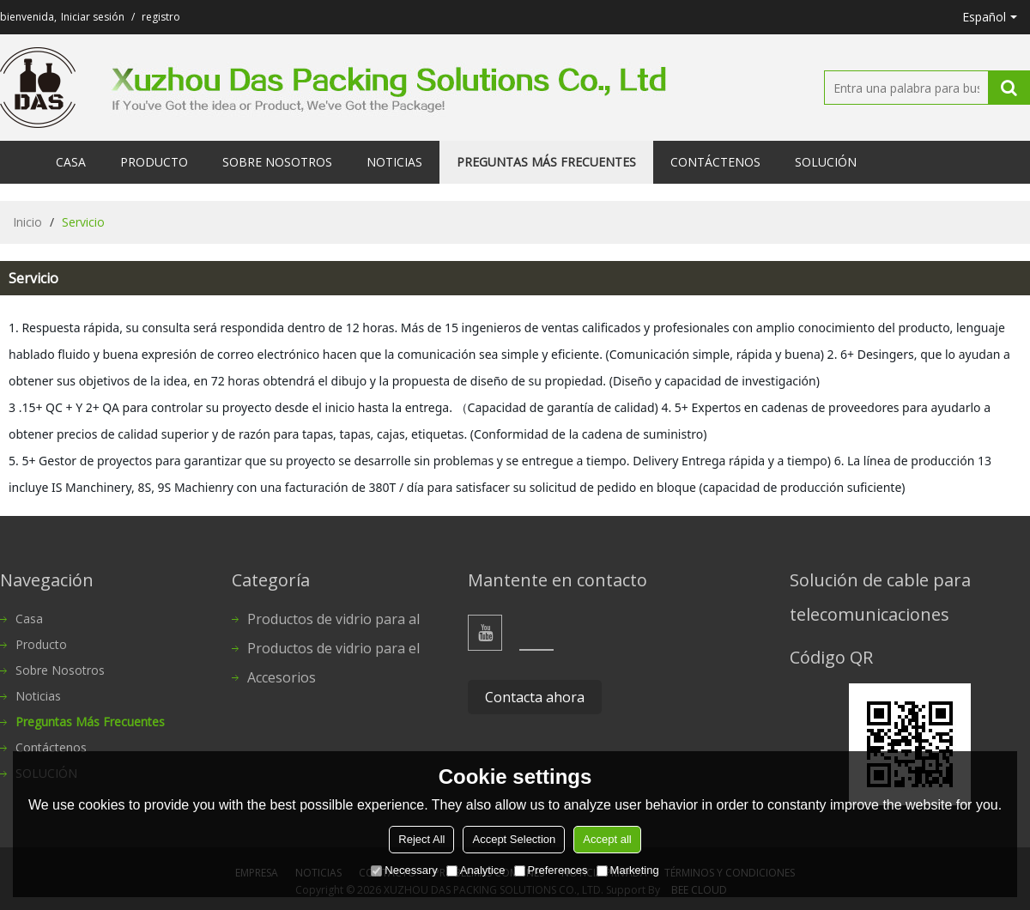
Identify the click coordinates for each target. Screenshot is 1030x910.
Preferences (551, 870)
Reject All (421, 839)
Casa (71, 162)
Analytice (476, 870)
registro (161, 16)
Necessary (404, 870)
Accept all (607, 839)
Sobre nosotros (277, 162)
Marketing (628, 870)
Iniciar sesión (92, 16)
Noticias (394, 162)
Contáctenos (715, 162)
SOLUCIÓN (826, 162)
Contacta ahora (535, 697)
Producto (154, 162)
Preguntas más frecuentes (546, 162)
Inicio (27, 222)
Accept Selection (513, 839)
